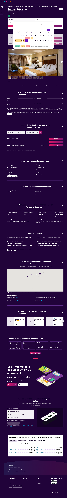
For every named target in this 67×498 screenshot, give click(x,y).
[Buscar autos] (1, 10)
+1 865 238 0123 (11, 14)
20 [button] (15, 37)
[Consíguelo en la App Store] (54, 483)
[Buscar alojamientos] (1, 7)
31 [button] (26, 40)
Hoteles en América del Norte (18, 6)
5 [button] (40, 32)
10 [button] (26, 32)
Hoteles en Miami (39, 446)
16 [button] (23, 35)
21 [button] (18, 37)
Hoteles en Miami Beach (13, 449)
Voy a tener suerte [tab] (32, 440)
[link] (35, 353)
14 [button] (18, 35)
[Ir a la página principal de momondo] (7, 1)
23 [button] (23, 37)
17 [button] (26, 35)
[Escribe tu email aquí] (22, 417)
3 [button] (35, 32)
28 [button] (18, 40)
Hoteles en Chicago (12, 450)
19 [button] (31, 35)
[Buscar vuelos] (1, 5)
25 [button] (29, 37)
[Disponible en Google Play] (54, 481)
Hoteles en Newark (12, 452)
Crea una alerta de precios (54, 346)
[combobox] (21, 411)
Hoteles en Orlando (12, 447)
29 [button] (21, 40)
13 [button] (15, 35)
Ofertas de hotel (10, 6)
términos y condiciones (25, 425)
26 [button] (31, 37)
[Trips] (1, 13)
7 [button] (18, 32)
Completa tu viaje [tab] (41, 440)
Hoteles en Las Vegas (39, 447)
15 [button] (21, 35)
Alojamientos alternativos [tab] (22, 440)
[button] (2, 1)
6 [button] (43, 32)
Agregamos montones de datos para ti (35, 469)
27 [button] (15, 40)
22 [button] (21, 37)
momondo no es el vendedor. (35, 467)
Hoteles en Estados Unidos (29, 6)
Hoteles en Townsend (45, 6)
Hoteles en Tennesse (37, 6)
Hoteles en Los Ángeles (40, 449)
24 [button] (26, 37)
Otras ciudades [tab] (12, 440)
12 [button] (31, 32)
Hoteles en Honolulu (39, 452)
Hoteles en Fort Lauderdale (40, 450)
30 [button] (23, 40)
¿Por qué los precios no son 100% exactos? (35, 471)
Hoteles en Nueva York (13, 446)
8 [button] (48, 32)
